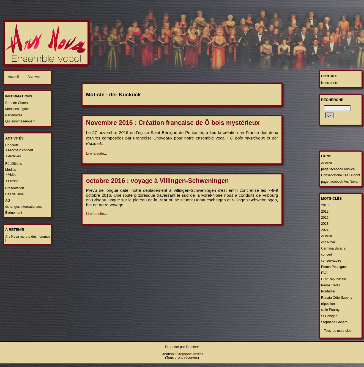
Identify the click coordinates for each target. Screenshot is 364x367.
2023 (325, 224)
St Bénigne (329, 316)
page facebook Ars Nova (339, 182)
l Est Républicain (333, 279)
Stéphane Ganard (334, 322)
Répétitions (13, 164)
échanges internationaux (23, 207)
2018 (325, 205)
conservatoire (331, 260)
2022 (325, 218)
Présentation (14, 188)
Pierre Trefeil (330, 285)
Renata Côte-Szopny (336, 298)
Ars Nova (328, 242)
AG (7, 200)
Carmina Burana (333, 248)
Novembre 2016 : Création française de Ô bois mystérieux (172, 122)
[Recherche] (337, 108)
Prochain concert (20, 150)
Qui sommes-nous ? (20, 121)
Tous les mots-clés (337, 331)
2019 (325, 211)
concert (326, 254)
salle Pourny (330, 310)
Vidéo (12, 175)
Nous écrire (329, 83)
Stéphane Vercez (190, 354)
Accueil (13, 77)
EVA (324, 273)
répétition (328, 304)
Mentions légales (17, 109)
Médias (10, 170)
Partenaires (13, 115)
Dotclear (192, 347)
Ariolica (326, 163)
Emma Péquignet (334, 267)
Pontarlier (328, 291)
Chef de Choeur (17, 103)
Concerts (12, 145)
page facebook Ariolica (338, 169)
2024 (325, 230)
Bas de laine (14, 194)
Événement (13, 213)
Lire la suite (95, 153)
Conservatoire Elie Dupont (340, 175)
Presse (13, 181)
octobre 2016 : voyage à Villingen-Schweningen (157, 180)
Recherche (332, 100)
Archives (34, 77)
